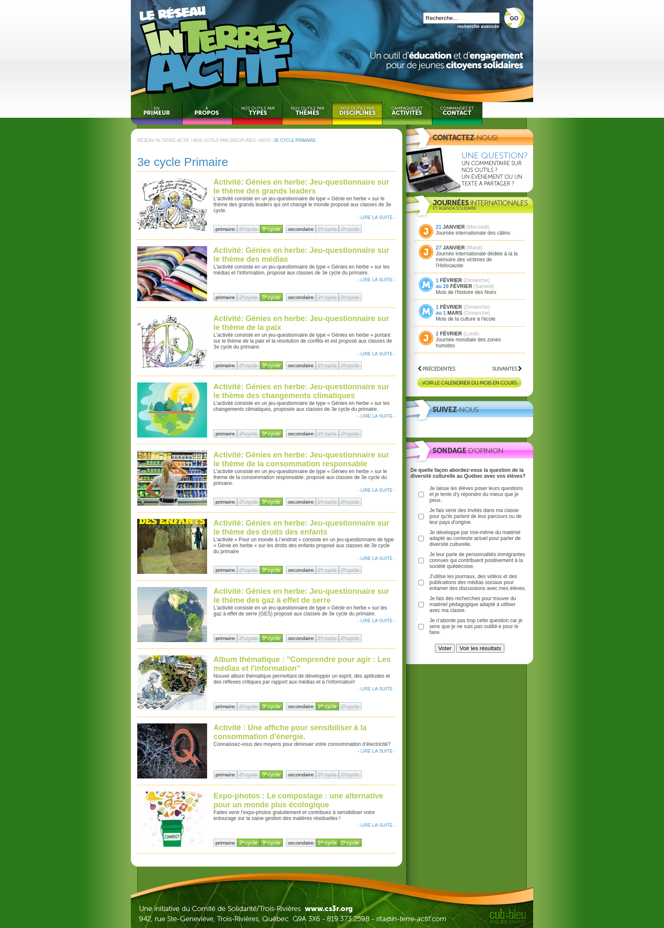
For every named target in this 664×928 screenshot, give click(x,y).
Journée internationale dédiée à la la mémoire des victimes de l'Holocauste (476, 260)
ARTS (265, 140)
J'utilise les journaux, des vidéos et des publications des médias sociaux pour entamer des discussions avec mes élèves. (477, 582)
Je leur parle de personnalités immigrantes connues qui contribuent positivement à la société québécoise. (477, 560)
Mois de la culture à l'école (465, 319)
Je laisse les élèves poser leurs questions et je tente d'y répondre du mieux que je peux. (476, 494)
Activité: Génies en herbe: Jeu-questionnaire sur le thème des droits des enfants (301, 527)
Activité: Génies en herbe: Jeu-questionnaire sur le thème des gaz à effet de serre (301, 595)
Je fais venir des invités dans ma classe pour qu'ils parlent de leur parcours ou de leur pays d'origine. (475, 516)
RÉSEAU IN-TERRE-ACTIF (163, 140)
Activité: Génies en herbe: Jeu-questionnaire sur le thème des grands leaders (301, 186)
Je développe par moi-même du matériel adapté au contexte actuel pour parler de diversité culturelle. (474, 538)
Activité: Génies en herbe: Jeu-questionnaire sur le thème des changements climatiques (301, 391)
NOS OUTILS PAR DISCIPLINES (224, 140)
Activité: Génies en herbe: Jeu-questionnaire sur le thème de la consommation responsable (301, 459)
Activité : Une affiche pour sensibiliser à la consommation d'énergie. (290, 732)
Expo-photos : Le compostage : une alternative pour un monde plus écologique (298, 800)
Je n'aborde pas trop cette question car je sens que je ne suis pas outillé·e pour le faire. (476, 626)
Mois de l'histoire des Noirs (466, 292)
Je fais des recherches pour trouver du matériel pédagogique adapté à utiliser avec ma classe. (472, 604)
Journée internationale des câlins (473, 233)
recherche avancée (478, 26)
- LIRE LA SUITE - (377, 217)
